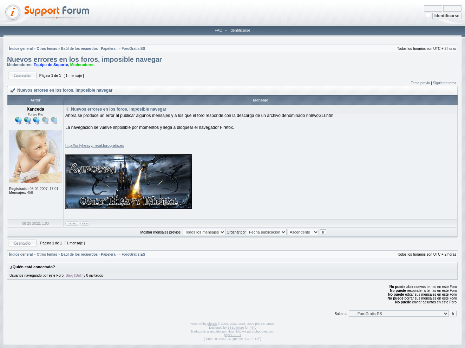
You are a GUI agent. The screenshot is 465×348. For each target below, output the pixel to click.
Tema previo (420, 83)
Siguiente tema (445, 83)
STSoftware (236, 327)
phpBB (212, 324)
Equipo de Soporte (51, 65)
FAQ (218, 30)
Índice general (21, 49)
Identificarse (239, 30)
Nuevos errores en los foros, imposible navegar (84, 59)
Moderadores (82, 65)
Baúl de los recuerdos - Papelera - (89, 49)
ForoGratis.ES (133, 49)
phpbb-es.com (264, 331)
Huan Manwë (237, 331)
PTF (252, 327)
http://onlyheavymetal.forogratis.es (94, 145)
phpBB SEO (232, 335)
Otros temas (47, 49)
